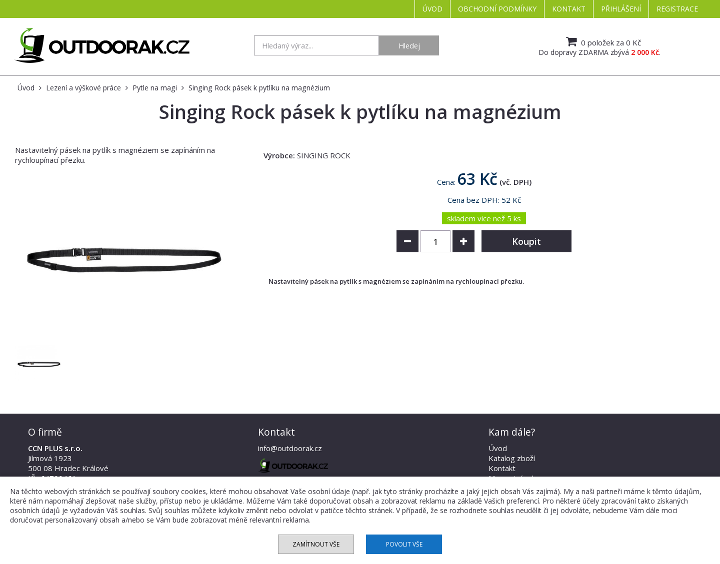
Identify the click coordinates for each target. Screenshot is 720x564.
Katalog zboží (511, 458)
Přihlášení (621, 8)
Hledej (409, 45)
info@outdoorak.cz (290, 448)
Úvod (432, 8)
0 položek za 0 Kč (602, 41)
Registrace (677, 8)
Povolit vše (404, 544)
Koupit (526, 241)
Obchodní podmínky (497, 8)
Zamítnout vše (316, 544)
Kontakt (569, 8)
